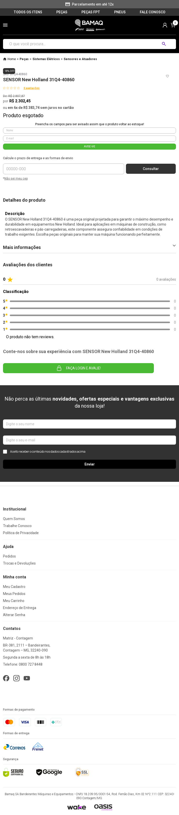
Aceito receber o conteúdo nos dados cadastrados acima (44, 452)
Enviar (89, 464)
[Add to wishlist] (167, 76)
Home (12, 59)
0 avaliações (31, 88)
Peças (24, 59)
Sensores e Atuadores (80, 59)
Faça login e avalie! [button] (78, 368)
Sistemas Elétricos (46, 59)
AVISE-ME (89, 146)
